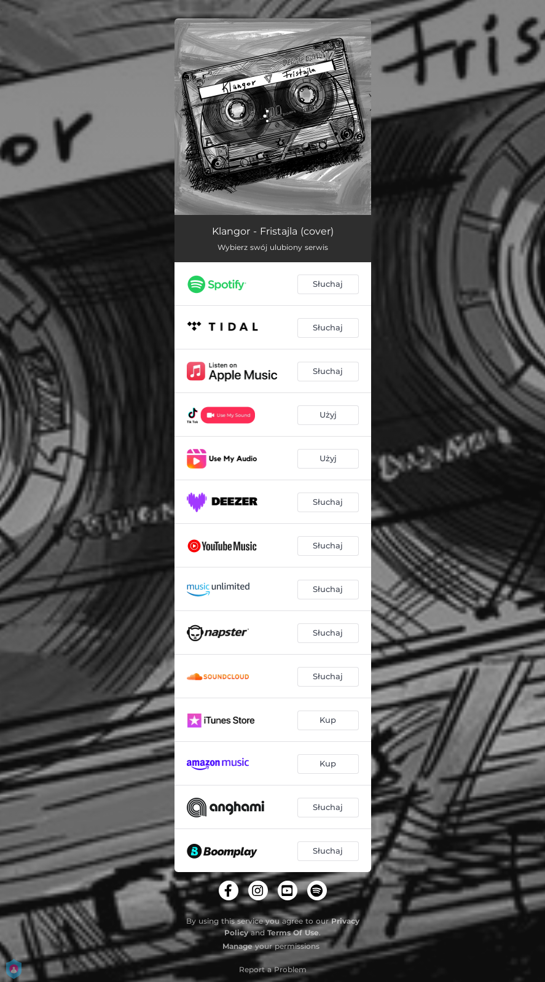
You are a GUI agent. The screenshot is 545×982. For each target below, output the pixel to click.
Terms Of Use (293, 932)
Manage (237, 946)
